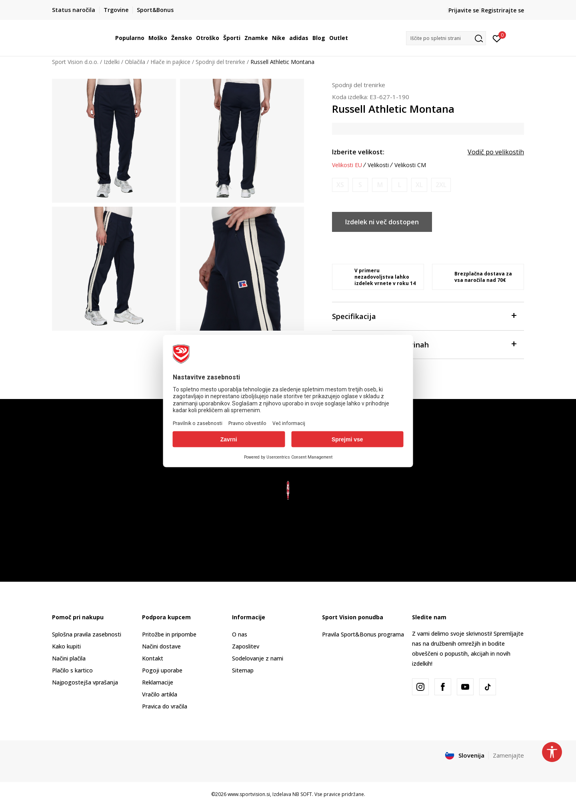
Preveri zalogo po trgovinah (424, 344)
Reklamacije (157, 682)
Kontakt (152, 658)
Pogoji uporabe (162, 670)
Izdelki (112, 62)
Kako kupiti (66, 646)
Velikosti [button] (378, 165)
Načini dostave (161, 646)
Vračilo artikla (159, 694)
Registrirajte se (502, 10)
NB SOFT (302, 794)
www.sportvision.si (249, 794)
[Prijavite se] (497, 38)
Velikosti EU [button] (347, 165)
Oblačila (135, 62)
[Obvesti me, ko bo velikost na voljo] (340, 185)
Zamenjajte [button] (508, 755)
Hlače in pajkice (170, 62)
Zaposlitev (245, 646)
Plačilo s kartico (72, 670)
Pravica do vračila (164, 706)
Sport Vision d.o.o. (75, 62)
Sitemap (243, 670)
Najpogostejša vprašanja (85, 682)
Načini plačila (69, 658)
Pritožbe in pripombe (169, 634)
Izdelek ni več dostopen (382, 221)
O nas (239, 634)
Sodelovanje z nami (257, 658)
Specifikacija (424, 315)
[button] (446, 38)
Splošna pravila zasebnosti (86, 634)
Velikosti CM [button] (410, 165)
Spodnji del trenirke (220, 62)
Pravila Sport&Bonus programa (363, 634)
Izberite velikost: (358, 152)
